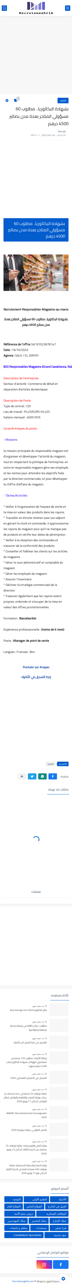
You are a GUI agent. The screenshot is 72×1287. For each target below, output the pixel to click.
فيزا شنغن (60, 1227)
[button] (52, 776)
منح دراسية (60, 1235)
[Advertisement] (36, 56)
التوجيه (17, 1199)
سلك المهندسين (16, 1220)
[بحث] (4, 8)
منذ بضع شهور (38, 1006)
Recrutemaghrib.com (23, 1281)
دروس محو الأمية (23, 1213)
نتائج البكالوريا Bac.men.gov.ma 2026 (28, 1010)
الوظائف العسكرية (56, 1213)
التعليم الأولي (39, 1199)
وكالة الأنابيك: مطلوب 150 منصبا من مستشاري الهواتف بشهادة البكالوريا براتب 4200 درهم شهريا (26, 1062)
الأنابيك (63, 100)
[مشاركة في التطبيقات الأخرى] (22, 776)
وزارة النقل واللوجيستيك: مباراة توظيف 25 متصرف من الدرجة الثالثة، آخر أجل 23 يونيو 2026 (26, 1150)
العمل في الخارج (57, 1206)
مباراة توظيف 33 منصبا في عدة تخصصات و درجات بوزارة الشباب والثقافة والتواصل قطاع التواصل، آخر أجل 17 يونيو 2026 (25, 1098)
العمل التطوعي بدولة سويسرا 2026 (29, 1130)
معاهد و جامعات (18, 1227)
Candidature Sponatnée (27, 1235)
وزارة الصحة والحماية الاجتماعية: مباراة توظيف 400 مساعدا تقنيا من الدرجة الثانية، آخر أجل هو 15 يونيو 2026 (26, 1169)
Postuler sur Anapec (36, 667)
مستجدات (41, 1227)
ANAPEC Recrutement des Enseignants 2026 (26, 1115)
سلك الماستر (39, 1220)
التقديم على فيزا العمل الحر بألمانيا (30, 1043)
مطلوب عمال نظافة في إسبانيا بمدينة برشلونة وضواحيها (28, 1028)
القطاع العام (14, 1206)
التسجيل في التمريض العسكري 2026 (28, 1078)
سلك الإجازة (59, 1220)
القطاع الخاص (34, 1206)
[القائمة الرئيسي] (67, 8)
